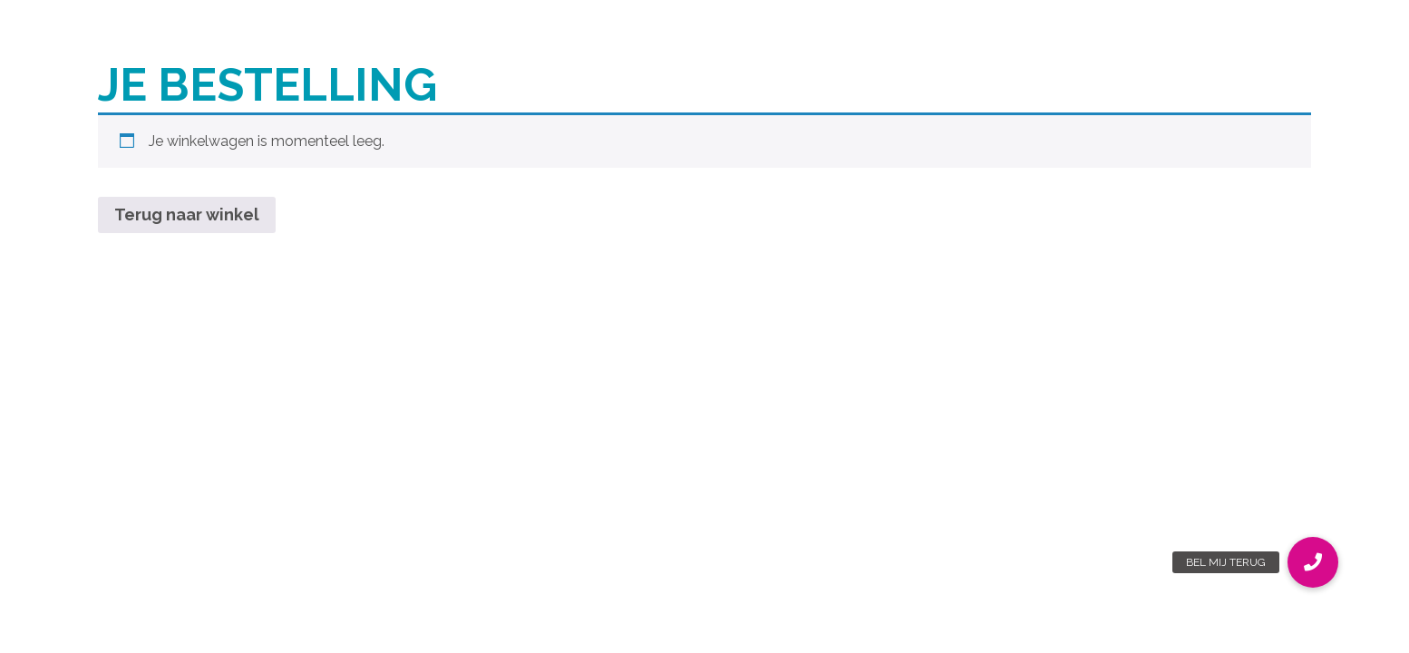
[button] (1313, 562)
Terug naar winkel (186, 214)
